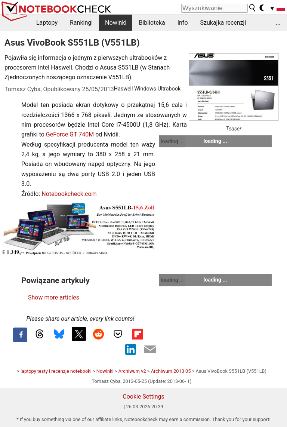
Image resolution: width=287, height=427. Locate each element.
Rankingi (81, 22)
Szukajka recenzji (223, 22)
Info (183, 22)
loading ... (172, 141)
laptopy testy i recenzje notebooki (56, 371)
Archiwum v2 (132, 371)
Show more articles (53, 297)
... (278, 22)
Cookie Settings (143, 396)
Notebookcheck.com (68, 193)
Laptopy (47, 22)
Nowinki (115, 22)
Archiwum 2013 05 (171, 371)
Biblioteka (152, 22)
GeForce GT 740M (70, 134)
